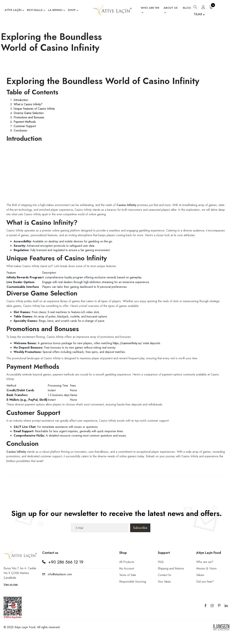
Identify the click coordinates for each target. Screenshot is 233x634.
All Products (126, 562)
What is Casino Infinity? (28, 104)
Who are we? (204, 562)
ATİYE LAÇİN (14, 10)
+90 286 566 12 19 (65, 562)
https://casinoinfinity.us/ (127, 343)
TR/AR (199, 14)
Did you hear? (205, 581)
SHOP (73, 10)
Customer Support (25, 126)
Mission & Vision (206, 568)
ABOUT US (170, 10)
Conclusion (20, 130)
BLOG (187, 8)
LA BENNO (56, 10)
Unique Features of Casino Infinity (34, 109)
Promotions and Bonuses (29, 117)
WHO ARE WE (150, 10)
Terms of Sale (127, 575)
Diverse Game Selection (29, 113)
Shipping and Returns (171, 568)
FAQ (160, 562)
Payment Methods (25, 122)
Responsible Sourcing (132, 581)
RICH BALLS (36, 10)
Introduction (21, 100)
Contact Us (164, 575)
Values (200, 575)
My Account (126, 568)
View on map (11, 584)
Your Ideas (164, 581)
